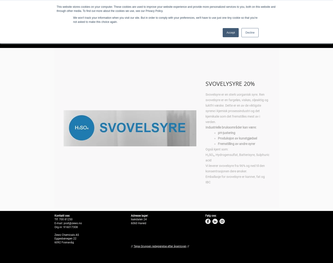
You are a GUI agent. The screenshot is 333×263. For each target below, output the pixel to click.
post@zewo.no (73, 223)
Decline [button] (249, 32)
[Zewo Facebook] (208, 221)
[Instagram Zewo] (222, 221)
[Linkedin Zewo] (215, 221)
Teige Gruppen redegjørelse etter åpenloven (160, 246)
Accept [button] (231, 32)
